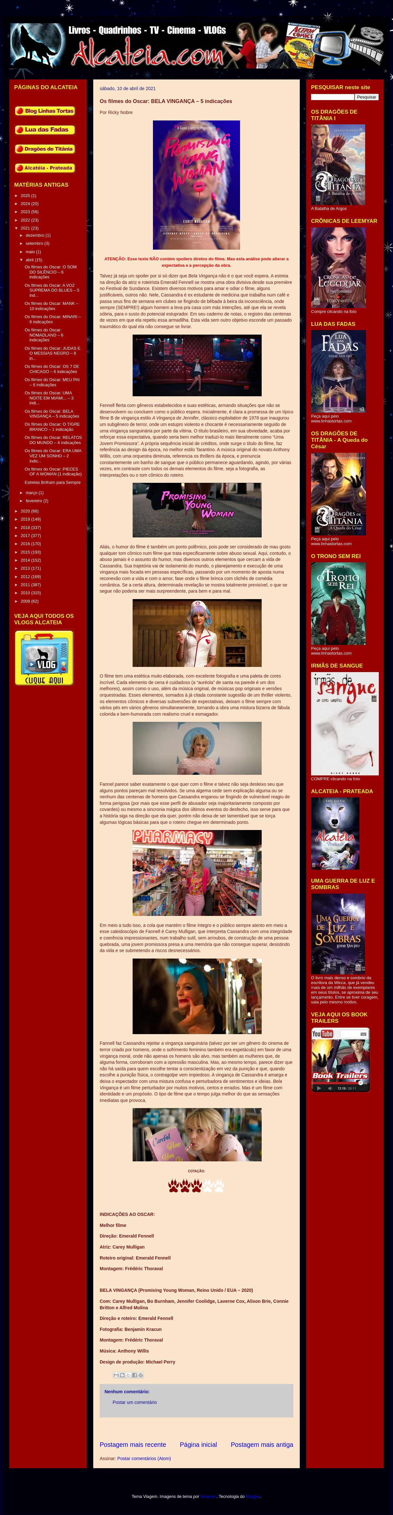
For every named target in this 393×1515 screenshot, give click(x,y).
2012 (26, 576)
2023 (26, 211)
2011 (26, 584)
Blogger (253, 1496)
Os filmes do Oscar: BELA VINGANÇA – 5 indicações (52, 414)
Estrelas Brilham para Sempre (52, 482)
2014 (26, 560)
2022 (26, 220)
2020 (26, 511)
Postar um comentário (135, 1402)
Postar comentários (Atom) (144, 1458)
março (32, 492)
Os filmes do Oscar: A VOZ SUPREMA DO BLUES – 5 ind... (52, 290)
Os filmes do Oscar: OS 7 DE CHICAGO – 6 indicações (52, 369)
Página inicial (198, 1444)
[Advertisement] (217, 1429)
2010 (26, 592)
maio (31, 251)
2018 (26, 527)
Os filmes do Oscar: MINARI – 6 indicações (53, 319)
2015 (26, 552)
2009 (26, 601)
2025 (26, 195)
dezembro (35, 235)
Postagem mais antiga (262, 1444)
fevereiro (34, 500)
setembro (35, 243)
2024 (26, 203)
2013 (26, 568)
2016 (26, 543)
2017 (26, 535)
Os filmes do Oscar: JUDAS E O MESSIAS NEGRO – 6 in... (52, 353)
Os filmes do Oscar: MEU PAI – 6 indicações (52, 382)
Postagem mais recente (133, 1444)
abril (30, 259)
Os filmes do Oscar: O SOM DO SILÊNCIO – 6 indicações (50, 272)
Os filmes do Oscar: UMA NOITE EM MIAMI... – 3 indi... (49, 397)
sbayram (208, 1496)
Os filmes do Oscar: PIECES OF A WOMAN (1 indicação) (53, 472)
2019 (26, 519)
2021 (26, 228)
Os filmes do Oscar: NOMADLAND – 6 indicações (44, 334)
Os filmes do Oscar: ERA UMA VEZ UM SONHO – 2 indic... (53, 455)
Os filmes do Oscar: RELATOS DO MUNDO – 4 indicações (53, 440)
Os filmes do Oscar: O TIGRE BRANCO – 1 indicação (52, 427)
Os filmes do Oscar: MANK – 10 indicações (51, 306)
